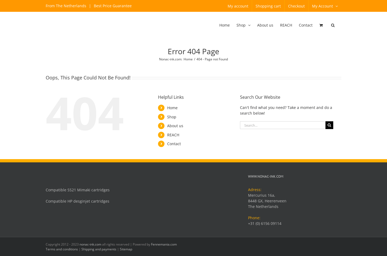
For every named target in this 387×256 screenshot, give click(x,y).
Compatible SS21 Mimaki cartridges (78, 189)
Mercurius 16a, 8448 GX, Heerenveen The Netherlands (267, 201)
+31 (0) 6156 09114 (264, 223)
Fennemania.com (164, 244)
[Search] (329, 125)
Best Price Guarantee (112, 5)
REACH (173, 134)
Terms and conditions (62, 249)
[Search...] (282, 125)
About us (175, 125)
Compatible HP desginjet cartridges (77, 201)
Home (172, 107)
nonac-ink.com (90, 244)
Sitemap (126, 249)
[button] (333, 25)
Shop (171, 116)
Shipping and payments (98, 249)
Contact (174, 143)
